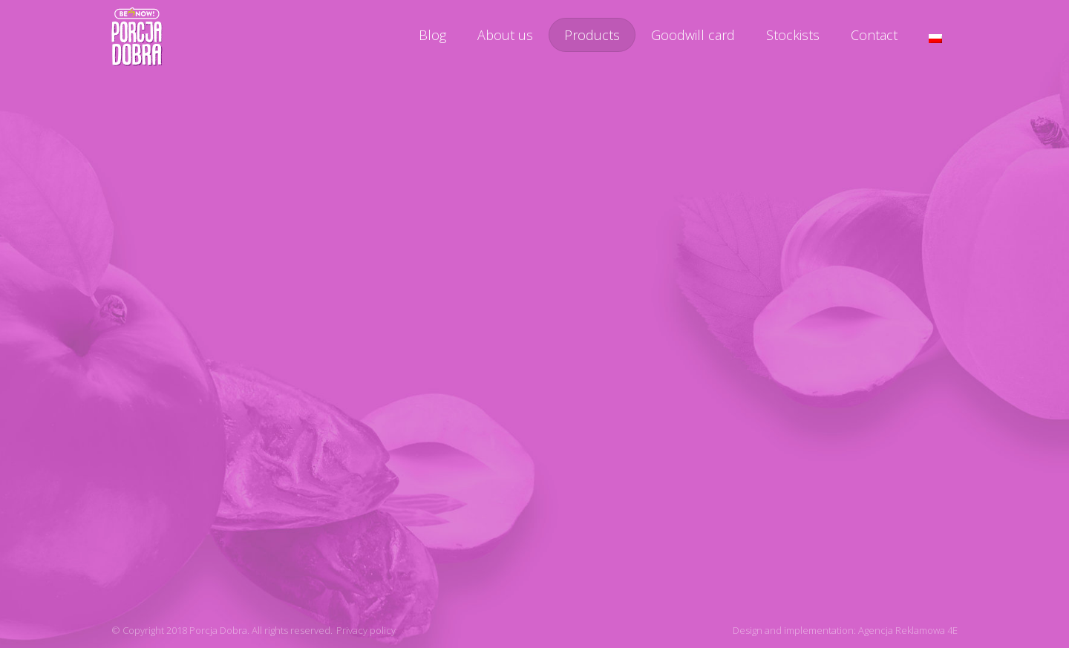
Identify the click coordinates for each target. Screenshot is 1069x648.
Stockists (793, 35)
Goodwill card (693, 35)
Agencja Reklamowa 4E (908, 630)
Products (592, 35)
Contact (874, 35)
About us (505, 35)
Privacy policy (366, 630)
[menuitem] (935, 38)
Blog (432, 35)
